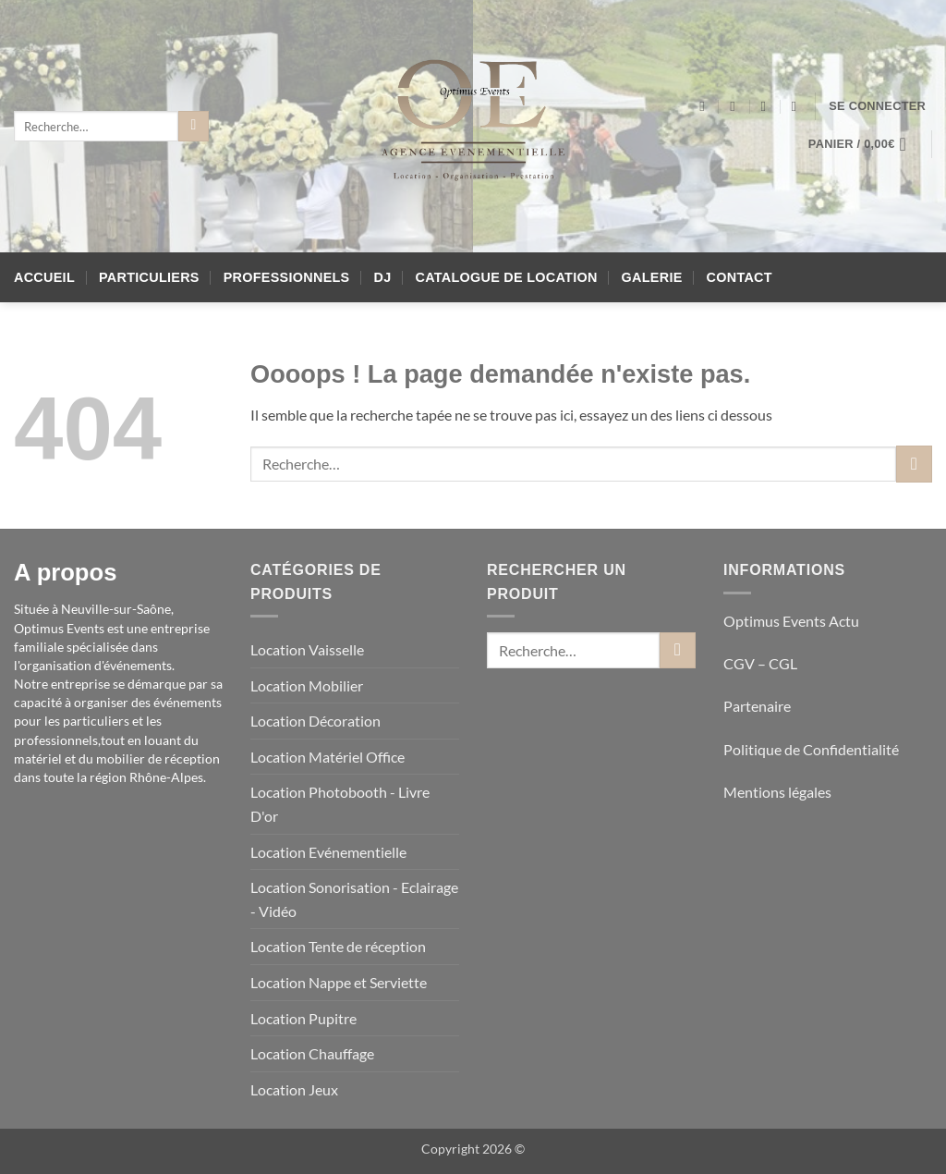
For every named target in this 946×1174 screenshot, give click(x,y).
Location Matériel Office (327, 756)
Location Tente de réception (338, 946)
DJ (383, 277)
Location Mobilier (306, 685)
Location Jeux (294, 1089)
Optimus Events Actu (791, 621)
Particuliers (149, 277)
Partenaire (758, 706)
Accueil (44, 277)
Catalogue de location (506, 277)
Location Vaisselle (307, 649)
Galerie (652, 277)
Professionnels (287, 277)
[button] (877, 106)
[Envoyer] (193, 126)
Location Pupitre (303, 1018)
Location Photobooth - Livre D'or (340, 804)
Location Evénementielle (328, 852)
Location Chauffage (312, 1053)
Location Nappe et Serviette (338, 982)
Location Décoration (315, 720)
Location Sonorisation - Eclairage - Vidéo (354, 899)
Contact (739, 277)
